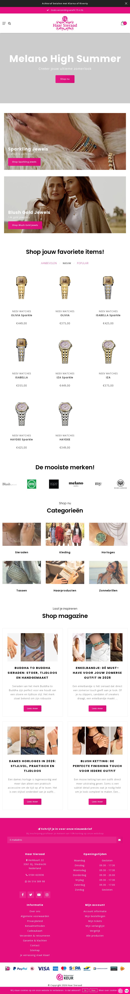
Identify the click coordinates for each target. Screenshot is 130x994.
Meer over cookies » (109, 990)
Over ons (35, 911)
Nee (94, 990)
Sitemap (35, 950)
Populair (83, 263)
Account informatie (95, 911)
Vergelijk (95, 930)
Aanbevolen (49, 263)
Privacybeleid (35, 921)
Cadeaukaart (35, 930)
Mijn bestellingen (95, 916)
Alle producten (95, 935)
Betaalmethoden (35, 925)
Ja (85, 990)
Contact (35, 945)
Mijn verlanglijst (95, 925)
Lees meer (32, 708)
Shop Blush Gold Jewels (25, 225)
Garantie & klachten (35, 940)
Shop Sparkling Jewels (24, 161)
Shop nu (65, 79)
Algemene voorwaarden (35, 916)
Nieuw (67, 263)
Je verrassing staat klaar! (35, 955)
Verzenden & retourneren (35, 935)
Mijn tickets (95, 921)
